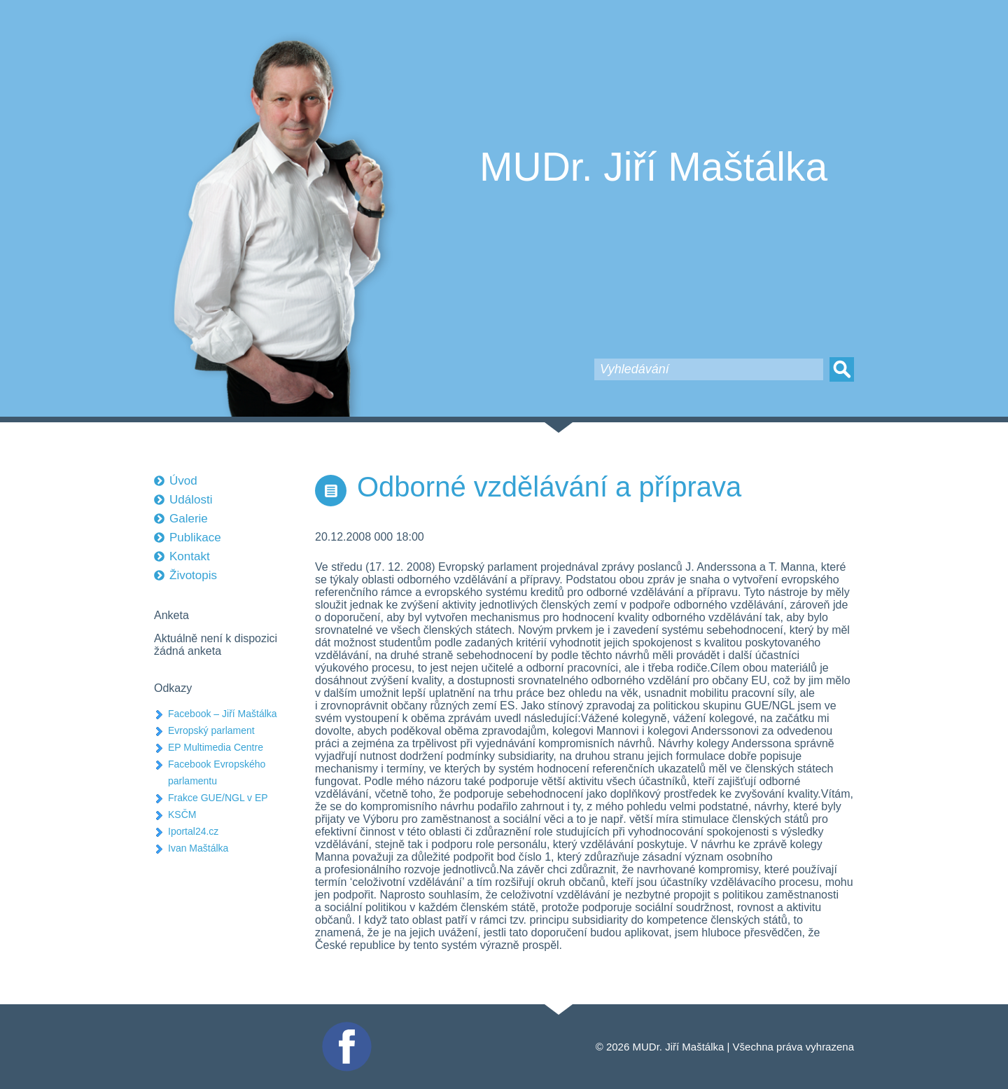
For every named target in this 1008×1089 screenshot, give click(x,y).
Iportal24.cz (193, 831)
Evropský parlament (211, 730)
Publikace (195, 537)
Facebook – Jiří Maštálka (222, 713)
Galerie (188, 518)
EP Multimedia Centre (215, 747)
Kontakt (189, 556)
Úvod (183, 480)
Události (190, 499)
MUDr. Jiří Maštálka (653, 166)
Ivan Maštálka (198, 848)
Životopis (193, 575)
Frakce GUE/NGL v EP (218, 797)
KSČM (182, 814)
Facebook (345, 1028)
